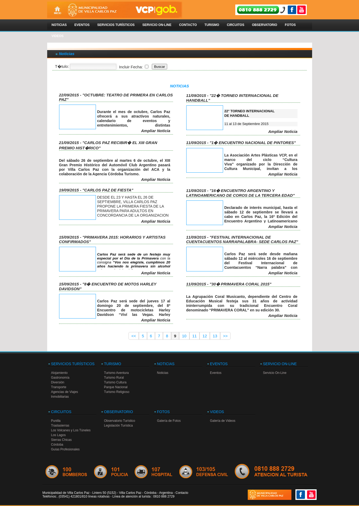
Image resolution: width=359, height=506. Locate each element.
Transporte (59, 387)
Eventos (82, 25)
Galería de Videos (223, 421)
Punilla (56, 421)
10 (184, 336)
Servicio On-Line (156, 25)
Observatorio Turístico (119, 421)
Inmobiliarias (60, 396)
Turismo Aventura (116, 373)
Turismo (212, 25)
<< (133, 336)
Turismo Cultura (115, 382)
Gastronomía (60, 377)
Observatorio (264, 25)
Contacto (188, 25)
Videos (58, 36)
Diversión (57, 382)
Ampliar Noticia (155, 130)
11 (194, 336)
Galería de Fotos (169, 421)
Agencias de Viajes (64, 392)
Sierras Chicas (61, 440)
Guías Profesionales (65, 449)
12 (204, 336)
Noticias (59, 25)
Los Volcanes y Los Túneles (71, 430)
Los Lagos (58, 435)
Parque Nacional (116, 387)
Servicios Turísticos (116, 25)
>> (225, 336)
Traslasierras (60, 425)
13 (215, 336)
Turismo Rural (114, 377)
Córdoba (57, 444)
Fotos (290, 25)
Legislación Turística (118, 425)
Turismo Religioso (117, 392)
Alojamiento (59, 373)
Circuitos (235, 25)
